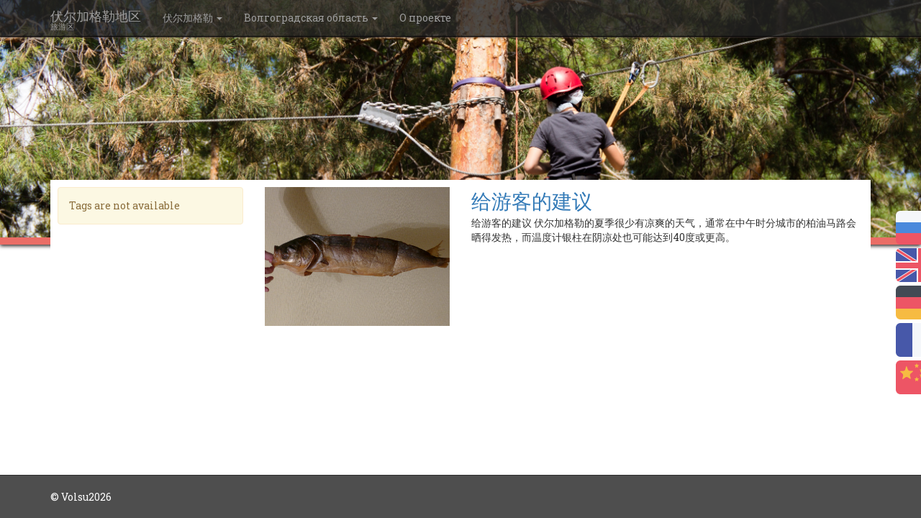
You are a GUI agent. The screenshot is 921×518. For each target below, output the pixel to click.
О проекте (425, 17)
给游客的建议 (531, 201)
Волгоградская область (311, 17)
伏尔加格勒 (192, 17)
